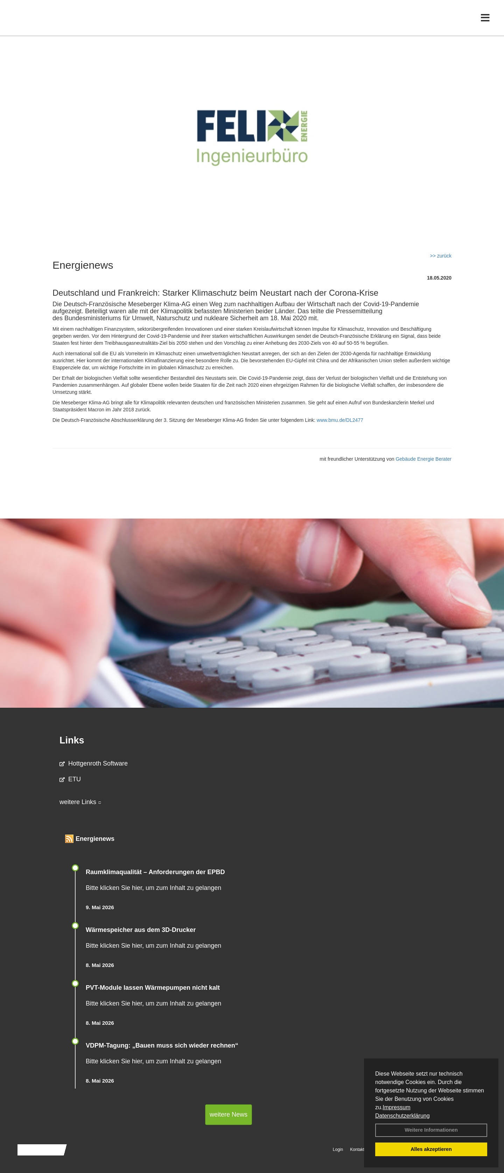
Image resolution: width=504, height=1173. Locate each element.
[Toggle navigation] (485, 20)
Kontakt (357, 1149)
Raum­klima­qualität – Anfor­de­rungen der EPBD (155, 872)
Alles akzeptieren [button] (431, 1149)
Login (338, 1149)
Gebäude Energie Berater (423, 459)
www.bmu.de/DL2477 (340, 420)
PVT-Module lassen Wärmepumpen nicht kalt (153, 987)
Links (71, 740)
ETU (70, 779)
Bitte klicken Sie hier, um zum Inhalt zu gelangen (153, 887)
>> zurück (440, 256)
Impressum (396, 1107)
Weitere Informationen (431, 1130)
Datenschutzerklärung (402, 1116)
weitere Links (80, 801)
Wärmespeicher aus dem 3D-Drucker (141, 929)
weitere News (228, 1114)
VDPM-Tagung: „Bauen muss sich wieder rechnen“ (162, 1045)
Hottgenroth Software (93, 763)
